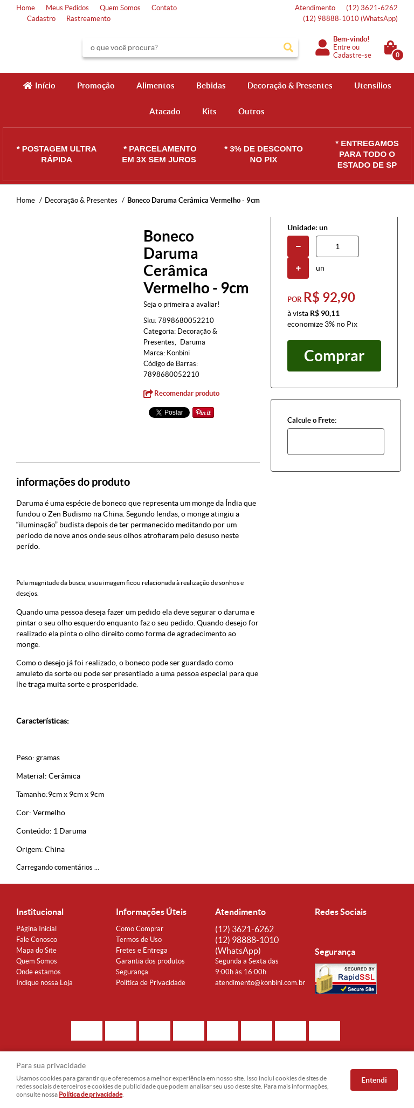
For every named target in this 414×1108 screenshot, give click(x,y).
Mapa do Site (36, 950)
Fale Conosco (36, 939)
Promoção (96, 85)
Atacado (165, 111)
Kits (209, 111)
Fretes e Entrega (142, 950)
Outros (251, 111)
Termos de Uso (139, 939)
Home (25, 8)
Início (45, 85)
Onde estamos (38, 972)
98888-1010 (350, 19)
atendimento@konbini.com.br (260, 983)
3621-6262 (372, 8)
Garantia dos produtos (150, 961)
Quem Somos (120, 8)
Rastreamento (88, 19)
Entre (341, 47)
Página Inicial (36, 929)
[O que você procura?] (288, 47)
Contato (164, 8)
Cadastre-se (352, 55)
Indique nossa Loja (44, 983)
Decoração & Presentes (290, 85)
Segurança (132, 972)
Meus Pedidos (67, 8)
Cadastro (41, 19)
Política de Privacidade (150, 983)
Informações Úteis (151, 912)
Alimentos (155, 85)
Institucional (40, 912)
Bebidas (211, 85)
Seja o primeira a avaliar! (181, 304)
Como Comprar (139, 929)
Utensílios (372, 85)
